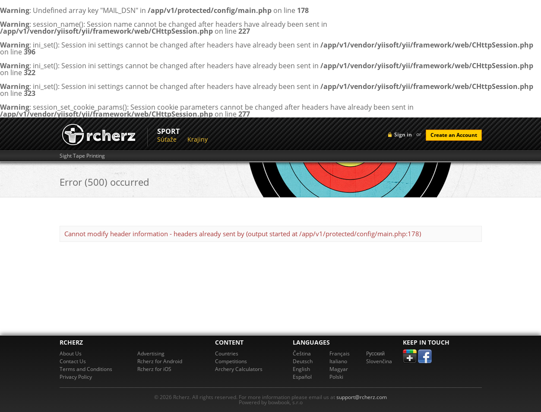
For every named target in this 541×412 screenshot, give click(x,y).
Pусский (375, 353)
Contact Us (73, 361)
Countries (226, 353)
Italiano (338, 361)
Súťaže (167, 139)
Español (302, 376)
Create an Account (453, 135)
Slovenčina (379, 361)
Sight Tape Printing (82, 155)
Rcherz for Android (159, 361)
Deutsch (303, 361)
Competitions (231, 361)
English (301, 369)
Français (339, 353)
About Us (71, 353)
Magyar (338, 369)
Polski (336, 376)
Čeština (302, 353)
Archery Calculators (239, 369)
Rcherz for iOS (154, 369)
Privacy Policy (76, 376)
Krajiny (197, 139)
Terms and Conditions (86, 369)
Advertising (151, 353)
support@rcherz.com (361, 397)
